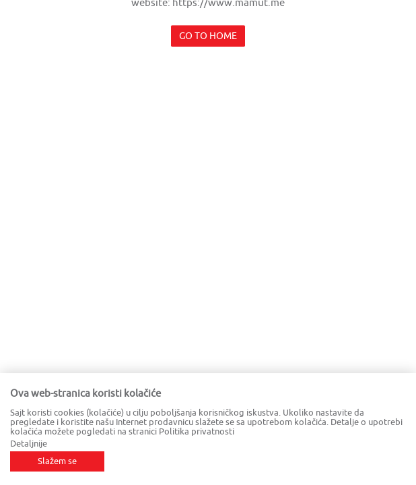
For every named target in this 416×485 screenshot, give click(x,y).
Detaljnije (28, 443)
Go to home (208, 36)
